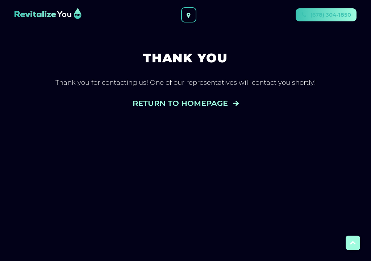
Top (353, 243)
